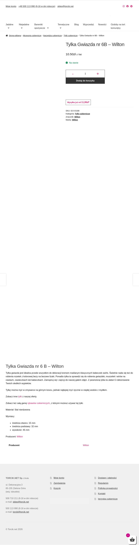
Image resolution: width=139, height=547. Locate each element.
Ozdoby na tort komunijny (118, 26)
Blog (76, 24)
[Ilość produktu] (85, 74)
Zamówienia (59, 485)
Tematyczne (63, 24)
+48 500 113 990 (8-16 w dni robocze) (36, 6)
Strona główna (15, 35)
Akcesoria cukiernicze (32, 35)
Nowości (102, 24)
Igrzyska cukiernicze (108, 501)
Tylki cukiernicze (71, 35)
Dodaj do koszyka (85, 81)
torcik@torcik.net (21, 514)
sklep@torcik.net (65, 6)
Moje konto (11, 6)
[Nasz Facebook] (127, 6)
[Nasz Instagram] (124, 6)
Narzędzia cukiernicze (52, 35)
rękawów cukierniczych (39, 405)
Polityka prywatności (108, 490)
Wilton (77, 117)
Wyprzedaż (88, 24)
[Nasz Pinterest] (131, 6)
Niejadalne (24, 24)
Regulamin (103, 485)
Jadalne (9, 24)
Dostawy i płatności (107, 480)
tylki (20, 399)
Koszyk (57, 490)
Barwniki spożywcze (39, 26)
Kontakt (101, 496)
